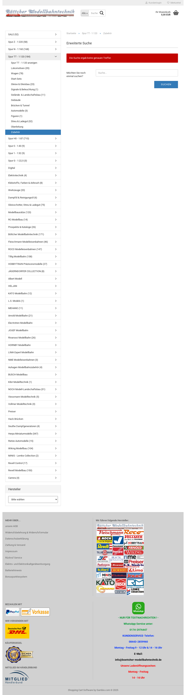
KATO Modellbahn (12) (20, 293)
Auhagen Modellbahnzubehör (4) (25, 367)
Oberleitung (17, 126)
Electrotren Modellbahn (20, 322)
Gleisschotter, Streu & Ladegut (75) (26, 204)
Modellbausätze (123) (19, 212)
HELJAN (12, 286)
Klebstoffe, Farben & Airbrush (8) (25, 182)
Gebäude (16, 100)
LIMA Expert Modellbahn (21, 352)
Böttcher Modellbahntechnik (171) (26, 234)
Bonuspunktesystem (16, 576)
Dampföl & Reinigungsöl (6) (22, 197)
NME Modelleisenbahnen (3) (23, 359)
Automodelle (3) (19, 110)
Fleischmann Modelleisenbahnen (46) (28, 241)
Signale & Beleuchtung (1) (24, 89)
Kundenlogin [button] (153, 2)
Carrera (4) (13, 477)
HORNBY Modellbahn (19, 345)
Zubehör (15, 132)
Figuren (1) (16, 116)
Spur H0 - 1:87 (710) (18, 138)
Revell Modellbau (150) (20, 470)
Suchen (166, 84)
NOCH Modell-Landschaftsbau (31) (26, 389)
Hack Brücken (15, 419)
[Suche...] (85, 13)
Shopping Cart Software (80, 690)
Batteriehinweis (13, 570)
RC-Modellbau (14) (18, 219)
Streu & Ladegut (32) (22, 121)
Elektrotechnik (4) (17, 175)
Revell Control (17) (17, 463)
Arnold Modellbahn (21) (20, 315)
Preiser (12, 411)
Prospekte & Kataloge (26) (22, 227)
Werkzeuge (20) (16, 190)
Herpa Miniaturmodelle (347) (23, 433)
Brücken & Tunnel (20, 105)
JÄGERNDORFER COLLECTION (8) (26, 271)
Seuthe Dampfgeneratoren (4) (24, 426)
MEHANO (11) (15, 308)
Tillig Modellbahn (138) (20, 256)
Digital (11, 168)
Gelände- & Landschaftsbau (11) (28, 94)
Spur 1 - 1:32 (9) (16, 153)
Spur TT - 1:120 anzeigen (24, 62)
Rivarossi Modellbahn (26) (22, 337)
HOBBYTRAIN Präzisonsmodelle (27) (27, 264)
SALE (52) (13, 34)
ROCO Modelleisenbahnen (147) (25, 249)
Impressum (11, 551)
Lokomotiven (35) (20, 68)
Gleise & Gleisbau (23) (23, 84)
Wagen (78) (17, 73)
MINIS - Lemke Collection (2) (23, 455)
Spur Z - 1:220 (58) (18, 41)
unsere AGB (11, 526)
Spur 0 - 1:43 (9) (16, 146)
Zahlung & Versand (15, 545)
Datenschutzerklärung (17, 538)
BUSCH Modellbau (17, 374)
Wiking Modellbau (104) (20, 448)
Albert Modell (15, 278)
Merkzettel (174, 2)
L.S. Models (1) (16, 300)
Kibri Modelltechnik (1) (20, 382)
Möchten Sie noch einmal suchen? (76, 74)
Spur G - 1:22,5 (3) (17, 160)
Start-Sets (16, 78)
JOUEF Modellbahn (18, 330)
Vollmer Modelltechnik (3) (21, 404)
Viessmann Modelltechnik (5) (23, 396)
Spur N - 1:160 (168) (18, 49)
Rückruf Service (13, 557)
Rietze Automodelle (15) (20, 441)
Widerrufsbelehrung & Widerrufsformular (26, 532)
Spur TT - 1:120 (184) (19, 56)
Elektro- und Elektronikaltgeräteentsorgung (27, 564)
